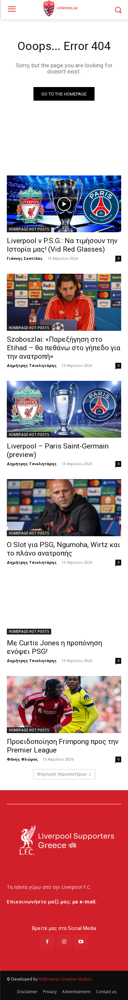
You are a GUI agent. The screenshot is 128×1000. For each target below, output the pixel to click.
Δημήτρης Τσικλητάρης (32, 365)
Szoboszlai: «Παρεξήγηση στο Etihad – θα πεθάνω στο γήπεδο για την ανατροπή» (63, 347)
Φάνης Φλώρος (22, 759)
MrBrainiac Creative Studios (65, 979)
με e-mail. (84, 901)
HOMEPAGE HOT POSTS (29, 229)
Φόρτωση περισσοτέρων (64, 774)
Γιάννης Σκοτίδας (25, 258)
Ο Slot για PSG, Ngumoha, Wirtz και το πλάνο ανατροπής (63, 549)
